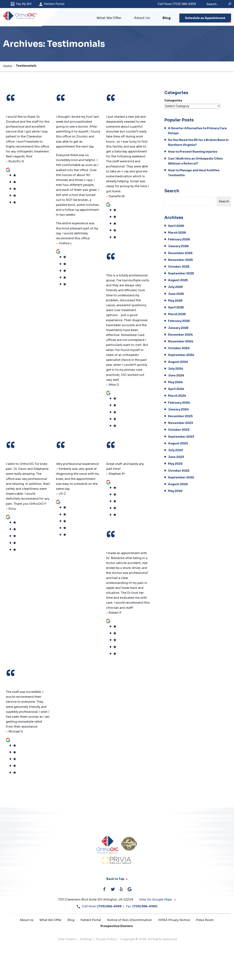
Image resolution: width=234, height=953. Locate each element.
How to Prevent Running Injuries (192, 152)
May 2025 (175, 301)
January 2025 (178, 328)
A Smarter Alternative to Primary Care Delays (197, 131)
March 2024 (177, 396)
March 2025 (177, 314)
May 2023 (175, 464)
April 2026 (176, 226)
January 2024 (178, 410)
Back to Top (117, 879)
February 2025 (179, 321)
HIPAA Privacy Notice (174, 920)
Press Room (205, 920)
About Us (142, 18)
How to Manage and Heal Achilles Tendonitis (194, 173)
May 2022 (175, 491)
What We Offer (109, 18)
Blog (167, 18)
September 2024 (181, 355)
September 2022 (181, 478)
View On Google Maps (157, 900)
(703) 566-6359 (177, 4)
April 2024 (176, 389)
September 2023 (181, 437)
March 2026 (177, 233)
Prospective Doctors (117, 926)
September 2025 (181, 274)
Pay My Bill (21, 4)
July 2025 (175, 287)
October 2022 (178, 471)
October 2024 (179, 348)
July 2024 (175, 369)
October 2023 (179, 430)
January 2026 (178, 246)
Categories (173, 101)
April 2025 (176, 308)
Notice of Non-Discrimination (129, 920)
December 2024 (180, 335)
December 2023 (180, 416)
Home (7, 66)
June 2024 (176, 376)
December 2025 (180, 253)
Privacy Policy (106, 939)
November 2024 (180, 342)
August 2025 (178, 280)
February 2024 (179, 403)
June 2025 (176, 294)
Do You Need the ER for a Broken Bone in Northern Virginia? (198, 142)
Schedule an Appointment (205, 18)
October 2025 (178, 267)
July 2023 (175, 450)
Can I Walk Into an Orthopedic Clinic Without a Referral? (195, 161)
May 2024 (175, 382)
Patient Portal (51, 4)
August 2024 (178, 362)
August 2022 (178, 484)
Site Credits (67, 939)
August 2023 (178, 444)
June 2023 (176, 457)
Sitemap (86, 939)
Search (171, 191)
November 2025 (180, 260)
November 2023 (180, 423)
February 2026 (179, 240)
